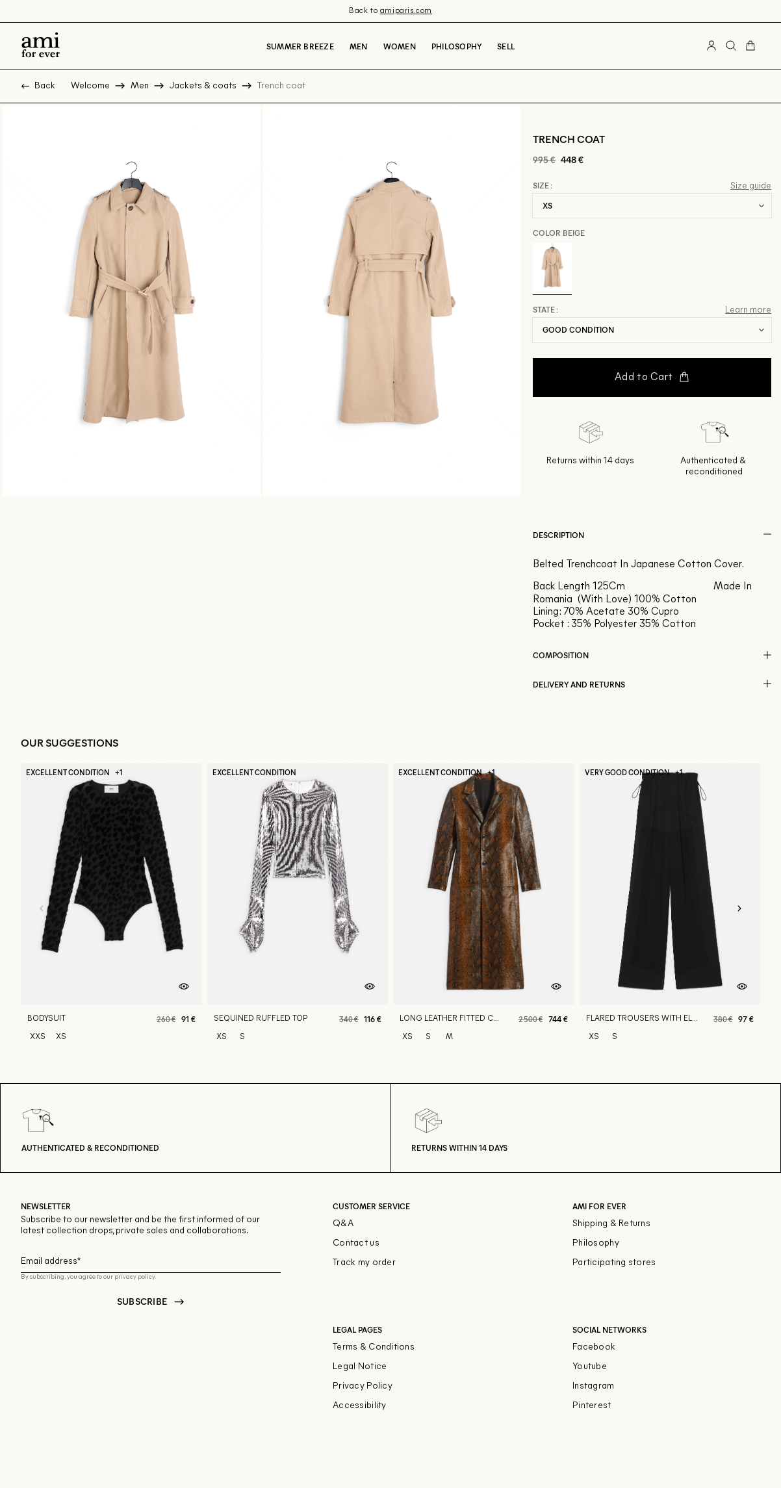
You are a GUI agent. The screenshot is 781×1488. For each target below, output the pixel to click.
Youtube (589, 1367)
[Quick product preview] (184, 986)
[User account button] (711, 46)
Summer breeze (300, 46)
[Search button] (731, 46)
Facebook (593, 1347)
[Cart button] (750, 46)
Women (399, 46)
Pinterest (591, 1406)
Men (359, 46)
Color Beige (559, 232)
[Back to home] (40, 46)
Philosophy (456, 46)
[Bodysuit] (111, 909)
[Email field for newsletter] (151, 1259)
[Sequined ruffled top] (298, 909)
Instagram (593, 1386)
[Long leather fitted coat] (483, 909)
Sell (506, 46)
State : (545, 309)
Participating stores (614, 1263)
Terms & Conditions (374, 1347)
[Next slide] (739, 909)
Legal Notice (360, 1367)
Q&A (343, 1224)
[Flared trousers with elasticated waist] (670, 909)
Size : (542, 185)
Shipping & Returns (611, 1224)
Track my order (364, 1263)
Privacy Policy (362, 1386)
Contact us (356, 1243)
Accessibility (360, 1406)
